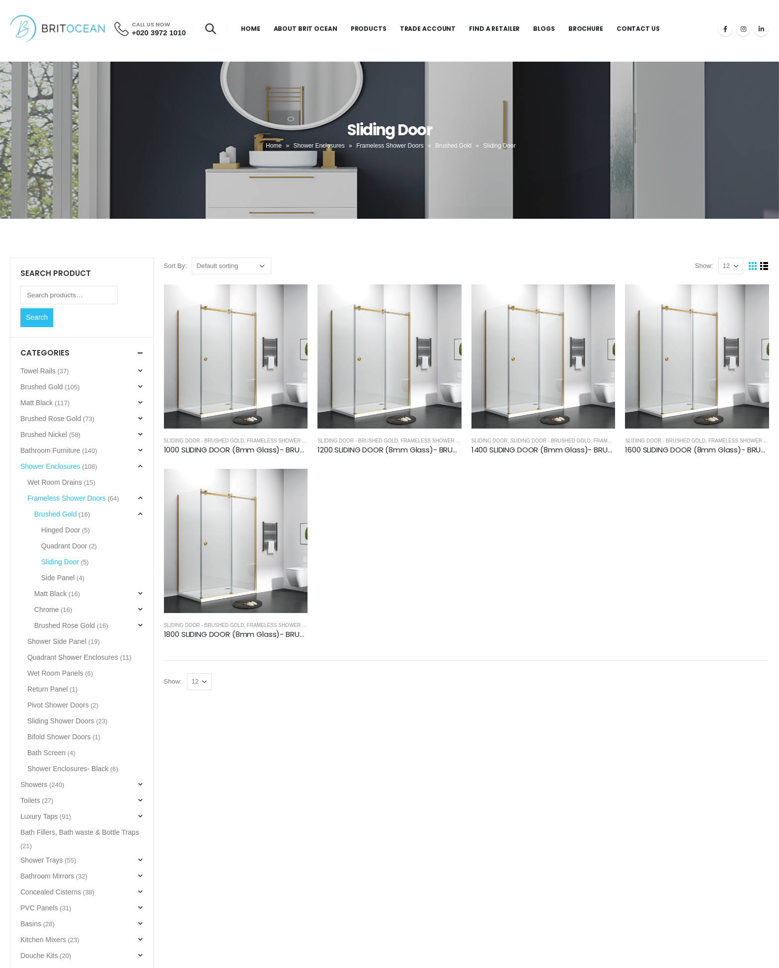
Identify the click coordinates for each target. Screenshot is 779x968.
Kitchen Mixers (43, 940)
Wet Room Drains (54, 482)
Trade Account (428, 28)
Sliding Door (489, 440)
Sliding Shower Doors (60, 721)
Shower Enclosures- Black (67, 769)
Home (250, 28)
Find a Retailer (494, 28)
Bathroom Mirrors (47, 876)
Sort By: (175, 265)
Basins (30, 924)
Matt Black (36, 403)
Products (369, 28)
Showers (33, 785)
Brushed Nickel (43, 435)
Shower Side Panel (56, 641)
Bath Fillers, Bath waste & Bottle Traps (79, 832)
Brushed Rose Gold (50, 419)
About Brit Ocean (305, 28)
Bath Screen (46, 753)
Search (37, 317)
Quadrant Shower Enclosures (72, 657)
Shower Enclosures (318, 145)
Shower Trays (41, 860)
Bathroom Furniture (50, 450)
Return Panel (47, 689)
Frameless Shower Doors (389, 145)
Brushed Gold (453, 145)
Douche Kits (39, 956)
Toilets (30, 800)
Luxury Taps (39, 816)
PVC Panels (39, 908)
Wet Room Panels (55, 673)
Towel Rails (38, 371)
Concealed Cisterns (50, 892)
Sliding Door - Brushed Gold (204, 440)
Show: (704, 265)
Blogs (543, 28)
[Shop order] (231, 266)
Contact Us (638, 28)
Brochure (585, 28)
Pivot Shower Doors (58, 705)
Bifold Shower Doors (59, 737)
